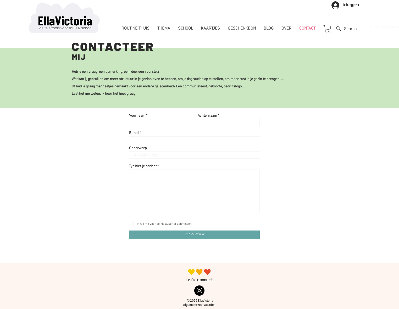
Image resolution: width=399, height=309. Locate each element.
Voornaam (137, 116)
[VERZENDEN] (194, 235)
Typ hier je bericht (143, 166)
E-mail (134, 133)
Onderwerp (138, 148)
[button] (327, 28)
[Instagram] (199, 290)
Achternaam (207, 116)
